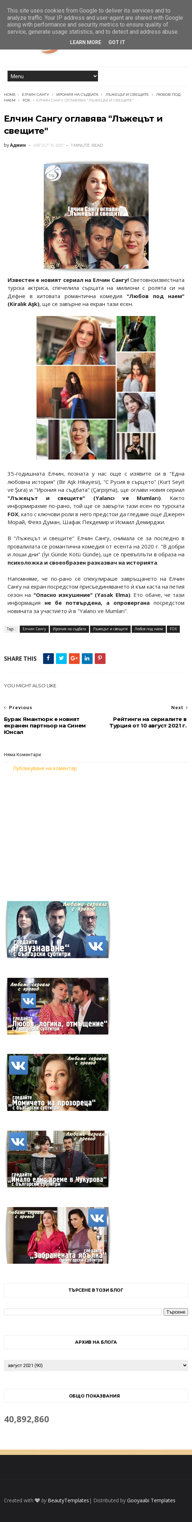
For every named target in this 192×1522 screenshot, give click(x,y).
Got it (116, 42)
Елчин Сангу (35, 94)
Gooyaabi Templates (151, 1500)
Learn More (85, 42)
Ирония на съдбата (77, 94)
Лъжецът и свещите (127, 94)
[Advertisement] (96, 832)
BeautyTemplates (68, 1500)
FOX (26, 100)
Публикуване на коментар (45, 768)
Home (10, 94)
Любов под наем (149, 628)
